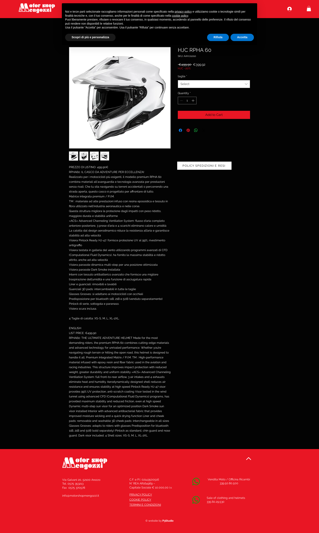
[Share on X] (203, 130)
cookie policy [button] (180, 15)
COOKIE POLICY (140, 499)
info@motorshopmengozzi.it (80, 495)
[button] (309, 8)
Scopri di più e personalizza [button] (90, 37)
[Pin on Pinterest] (188, 130)
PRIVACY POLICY (140, 494)
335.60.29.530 (215, 501)
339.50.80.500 (229, 483)
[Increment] (193, 100)
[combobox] (214, 84)
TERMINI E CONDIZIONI (145, 504)
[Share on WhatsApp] (195, 130)
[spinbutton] (187, 100)
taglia (182, 76)
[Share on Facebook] (180, 130)
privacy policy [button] (183, 11)
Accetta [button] (242, 37)
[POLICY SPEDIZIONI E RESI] (204, 166)
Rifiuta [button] (218, 37)
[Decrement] (181, 100)
